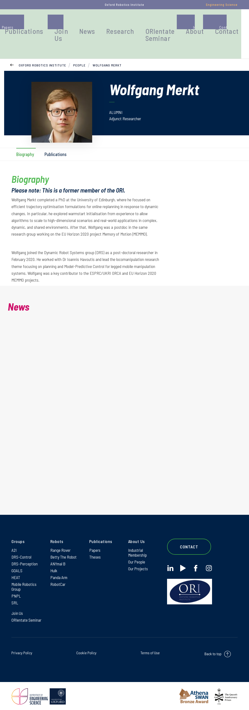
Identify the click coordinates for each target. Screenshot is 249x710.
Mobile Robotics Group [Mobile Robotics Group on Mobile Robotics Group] (24, 583)
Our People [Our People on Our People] (137, 557)
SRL (14, 600)
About (206, 22)
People (33, 22)
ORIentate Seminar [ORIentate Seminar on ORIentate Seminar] (26, 619)
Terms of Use (150, 652)
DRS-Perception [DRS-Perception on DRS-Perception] (24, 559)
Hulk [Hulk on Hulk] (53, 566)
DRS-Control (21, 551)
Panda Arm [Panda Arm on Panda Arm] (59, 573)
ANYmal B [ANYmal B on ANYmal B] (58, 559)
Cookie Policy (86, 652)
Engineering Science (222, 5)
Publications (66, 22)
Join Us (96, 25)
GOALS (16, 566)
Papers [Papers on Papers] (95, 544)
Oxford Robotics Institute (42, 57)
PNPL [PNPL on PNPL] (16, 593)
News (118, 22)
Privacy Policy (21, 652)
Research (145, 22)
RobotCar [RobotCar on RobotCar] (57, 580)
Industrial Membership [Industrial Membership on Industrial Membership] (138, 547)
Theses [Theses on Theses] (95, 551)
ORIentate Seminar (177, 25)
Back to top (213, 653)
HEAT (15, 573)
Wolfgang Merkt (107, 57)
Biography (25, 146)
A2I (14, 544)
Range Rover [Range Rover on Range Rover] (60, 544)
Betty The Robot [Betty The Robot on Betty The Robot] (63, 551)
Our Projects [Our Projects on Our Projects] (138, 564)
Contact (232, 22)
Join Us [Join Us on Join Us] (17, 611)
